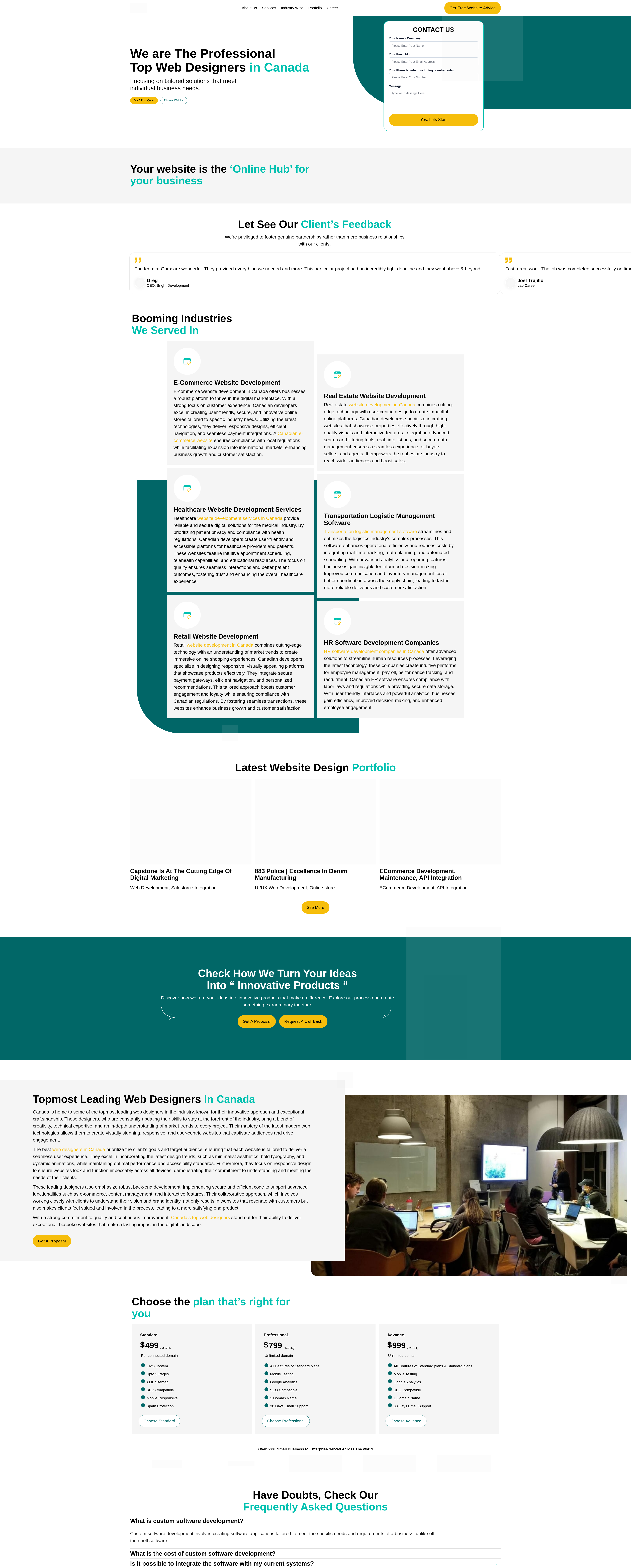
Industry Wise (292, 8)
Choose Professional (286, 1422)
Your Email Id (399, 54)
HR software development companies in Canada (374, 652)
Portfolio (315, 8)
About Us (249, 8)
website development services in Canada (240, 519)
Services (269, 8)
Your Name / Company (405, 38)
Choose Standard (160, 1422)
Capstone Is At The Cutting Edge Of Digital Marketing (181, 875)
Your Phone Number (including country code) (421, 70)
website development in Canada (220, 645)
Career (332, 8)
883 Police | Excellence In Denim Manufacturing (301, 875)
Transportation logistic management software (370, 532)
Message (395, 86)
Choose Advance (406, 1422)
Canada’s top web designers (200, 1218)
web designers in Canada (78, 1150)
